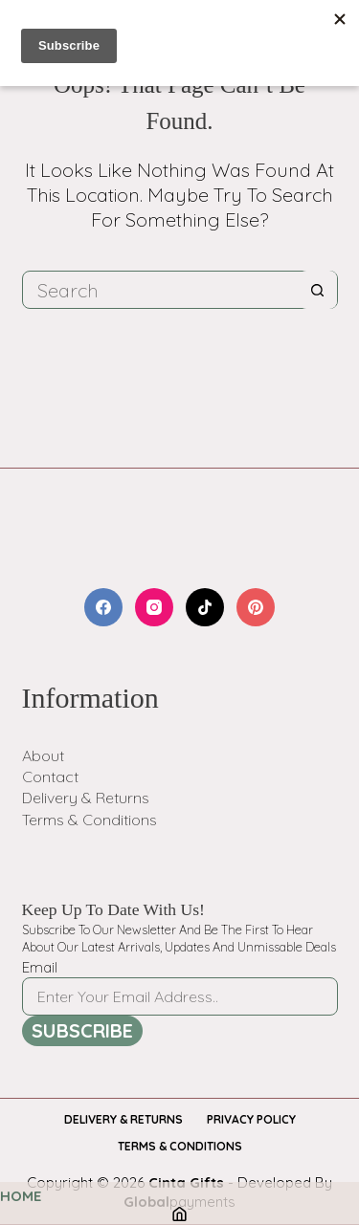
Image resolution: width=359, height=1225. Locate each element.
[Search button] (318, 290)
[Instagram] (154, 607)
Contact (50, 776)
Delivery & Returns (85, 797)
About (43, 755)
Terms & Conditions (89, 819)
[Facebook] (103, 607)
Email (39, 967)
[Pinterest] (255, 607)
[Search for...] (161, 290)
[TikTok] (205, 607)
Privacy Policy (251, 1119)
